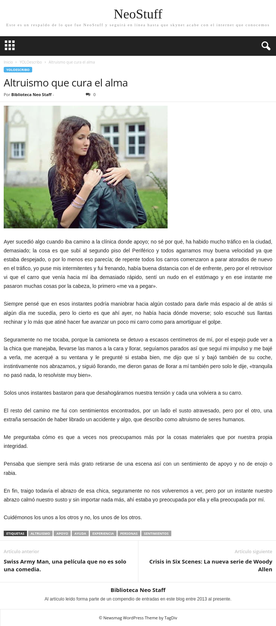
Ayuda (80, 533)
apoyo (62, 533)
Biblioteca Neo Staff (31, 94)
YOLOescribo (31, 62)
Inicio (8, 62)
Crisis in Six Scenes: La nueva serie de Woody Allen (210, 565)
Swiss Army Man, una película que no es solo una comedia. (65, 565)
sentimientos (156, 533)
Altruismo (40, 533)
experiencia (103, 533)
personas (129, 533)
